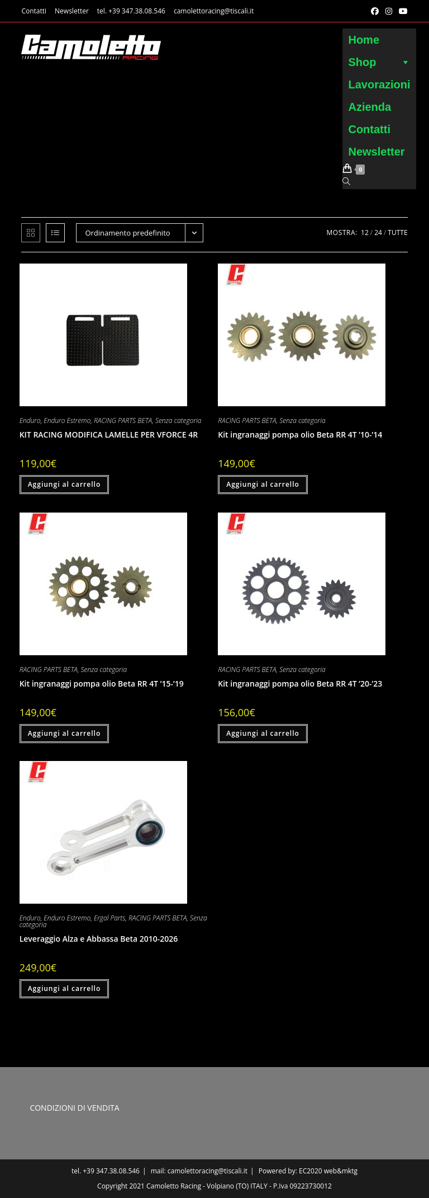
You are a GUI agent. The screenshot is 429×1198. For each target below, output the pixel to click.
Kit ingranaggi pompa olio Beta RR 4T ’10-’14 (300, 434)
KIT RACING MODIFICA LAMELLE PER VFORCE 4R (109, 434)
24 (378, 232)
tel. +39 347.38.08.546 (131, 11)
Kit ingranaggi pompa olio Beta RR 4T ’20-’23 (300, 683)
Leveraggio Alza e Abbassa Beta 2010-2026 (99, 938)
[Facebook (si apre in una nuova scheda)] (375, 11)
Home (363, 40)
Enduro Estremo (67, 420)
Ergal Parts (109, 918)
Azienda (369, 107)
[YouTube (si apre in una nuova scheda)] (401, 11)
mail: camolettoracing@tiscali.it (199, 1171)
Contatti (33, 11)
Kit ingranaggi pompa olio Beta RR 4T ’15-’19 (102, 683)
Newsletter (72, 11)
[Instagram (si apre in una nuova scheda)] (388, 11)
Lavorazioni (379, 84)
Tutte (397, 232)
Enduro (30, 420)
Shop (379, 62)
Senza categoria (178, 420)
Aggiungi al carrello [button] (64, 484)
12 (365, 232)
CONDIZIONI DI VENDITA (74, 1107)
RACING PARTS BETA (123, 420)
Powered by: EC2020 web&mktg (308, 1171)
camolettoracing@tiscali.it (214, 11)
